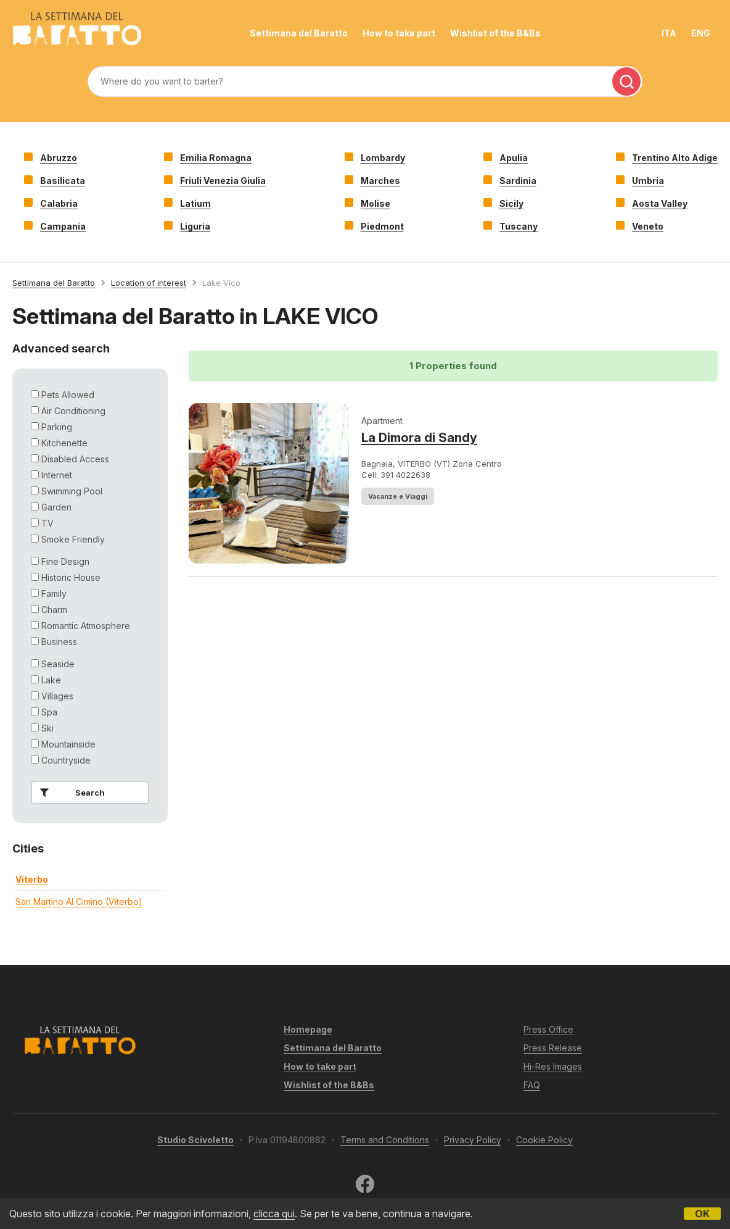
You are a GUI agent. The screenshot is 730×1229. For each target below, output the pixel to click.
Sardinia (517, 180)
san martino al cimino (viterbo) (78, 901)
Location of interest (148, 283)
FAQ (531, 1085)
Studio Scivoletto (195, 1140)
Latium (195, 203)
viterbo (31, 879)
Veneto (647, 226)
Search (70, 792)
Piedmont (382, 226)
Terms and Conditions (384, 1140)
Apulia (513, 157)
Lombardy (383, 157)
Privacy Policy (472, 1140)
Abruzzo (58, 157)
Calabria (59, 203)
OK (702, 1213)
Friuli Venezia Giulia (223, 180)
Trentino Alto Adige (675, 157)
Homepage (308, 1029)
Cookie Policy (544, 1140)
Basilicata (62, 180)
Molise (375, 203)
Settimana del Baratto (299, 33)
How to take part (399, 33)
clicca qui (274, 1213)
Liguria (195, 226)
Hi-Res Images (552, 1066)
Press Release (552, 1048)
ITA (669, 33)
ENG (700, 33)
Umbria (648, 180)
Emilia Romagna (216, 157)
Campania (63, 226)
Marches (380, 180)
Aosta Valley (659, 203)
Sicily (511, 203)
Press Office (548, 1029)
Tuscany (518, 226)
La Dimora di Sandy (419, 437)
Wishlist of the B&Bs (495, 33)
